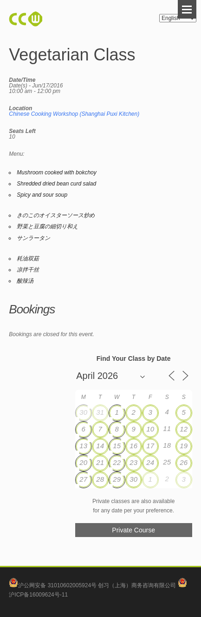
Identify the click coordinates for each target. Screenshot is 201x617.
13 (83, 446)
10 (150, 429)
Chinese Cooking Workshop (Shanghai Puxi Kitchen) (74, 114)
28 (100, 479)
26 (184, 462)
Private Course (133, 530)
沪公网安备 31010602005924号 (57, 585)
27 (83, 479)
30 (83, 412)
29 (117, 479)
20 (83, 462)
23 (133, 462)
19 (184, 446)
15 (117, 446)
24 (150, 462)
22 (117, 462)
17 (150, 446)
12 (184, 429)
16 (133, 446)
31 (100, 412)
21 (100, 462)
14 (100, 446)
